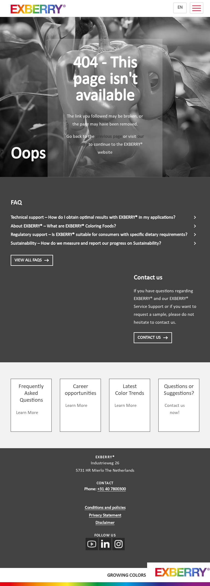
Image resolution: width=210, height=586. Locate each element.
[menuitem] (180, 7)
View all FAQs (31, 260)
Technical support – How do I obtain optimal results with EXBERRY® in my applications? (93, 217)
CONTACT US (153, 338)
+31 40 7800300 (111, 489)
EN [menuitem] (180, 7)
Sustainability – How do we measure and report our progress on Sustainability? (86, 243)
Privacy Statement (105, 515)
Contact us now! (175, 409)
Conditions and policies (105, 508)
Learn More (27, 412)
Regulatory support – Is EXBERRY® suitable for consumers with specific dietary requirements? (99, 234)
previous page (108, 136)
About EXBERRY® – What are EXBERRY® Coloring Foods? (63, 226)
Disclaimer (105, 523)
